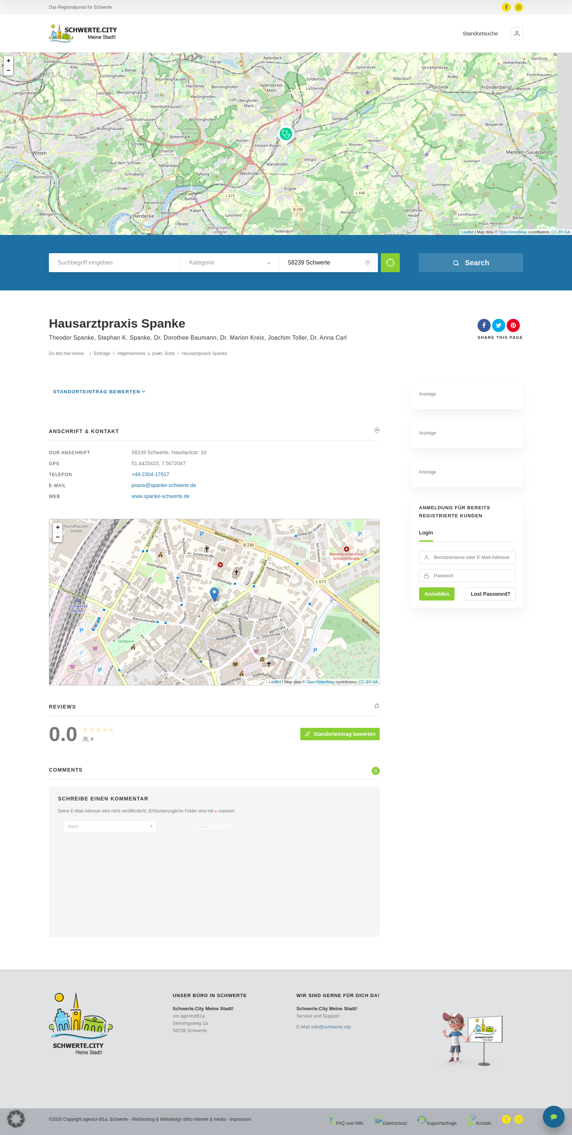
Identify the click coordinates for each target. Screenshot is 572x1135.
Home (78, 353)
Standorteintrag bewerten (96, 391)
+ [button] (9, 61)
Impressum (240, 1119)
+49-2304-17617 (150, 474)
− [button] (9, 70)
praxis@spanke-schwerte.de (164, 485)
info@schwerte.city (331, 1027)
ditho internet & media (204, 1119)
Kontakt (479, 1123)
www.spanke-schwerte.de (161, 496)
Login (426, 533)
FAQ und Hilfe (345, 1123)
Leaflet (467, 232)
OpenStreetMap (513, 232)
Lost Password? (490, 594)
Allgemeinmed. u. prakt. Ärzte (145, 353)
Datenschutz (390, 1123)
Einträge (102, 353)
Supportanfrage (437, 1123)
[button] (517, 33)
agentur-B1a (95, 1119)
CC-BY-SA (560, 232)
